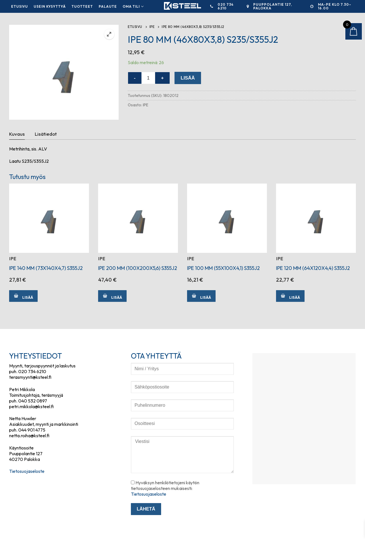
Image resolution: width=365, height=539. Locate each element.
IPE (152, 27)
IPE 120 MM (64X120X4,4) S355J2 (313, 268)
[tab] (17, 134)
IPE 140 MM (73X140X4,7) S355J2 (46, 268)
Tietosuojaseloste (26, 471)
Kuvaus (17, 134)
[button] (109, 34)
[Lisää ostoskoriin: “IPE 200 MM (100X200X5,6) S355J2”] (112, 296)
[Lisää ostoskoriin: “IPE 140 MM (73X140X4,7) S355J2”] (23, 296)
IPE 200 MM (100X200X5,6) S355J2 (137, 268)
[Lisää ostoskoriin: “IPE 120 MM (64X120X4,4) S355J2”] (290, 296)
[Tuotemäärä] (148, 78)
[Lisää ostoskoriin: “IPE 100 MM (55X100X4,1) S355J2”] (201, 296)
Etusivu (135, 27)
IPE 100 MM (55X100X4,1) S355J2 (223, 268)
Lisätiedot (46, 134)
